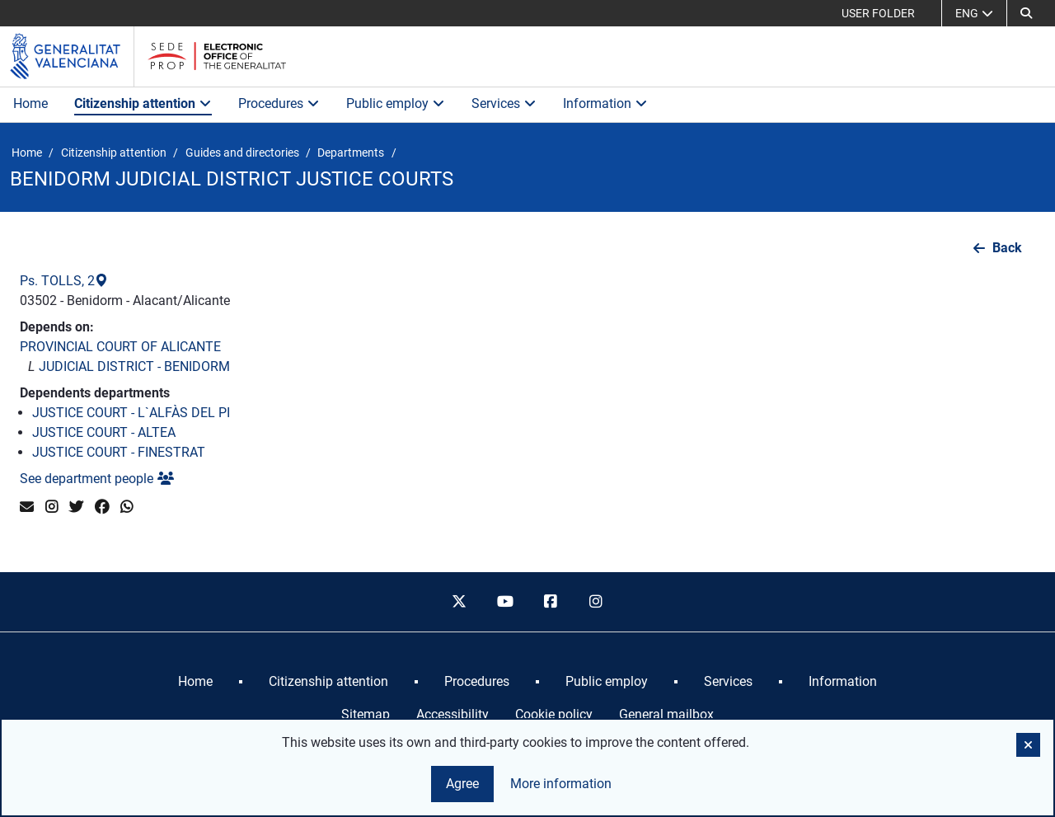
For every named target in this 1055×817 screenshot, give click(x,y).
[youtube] (504, 601)
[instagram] (596, 601)
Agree (462, 783)
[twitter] (459, 601)
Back (1007, 248)
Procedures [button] (279, 103)
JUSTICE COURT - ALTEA (104, 432)
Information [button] (605, 103)
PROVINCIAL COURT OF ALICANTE (120, 347)
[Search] (1026, 13)
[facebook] (550, 601)
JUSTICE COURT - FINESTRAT (118, 452)
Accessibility (452, 714)
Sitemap (365, 714)
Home (30, 103)
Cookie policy (554, 714)
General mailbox (666, 714)
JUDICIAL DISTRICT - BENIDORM (134, 366)
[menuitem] (195, 681)
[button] (1028, 745)
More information (561, 783)
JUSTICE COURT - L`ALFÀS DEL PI (131, 412)
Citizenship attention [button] (143, 103)
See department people (97, 478)
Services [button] (504, 103)
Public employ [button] (395, 103)
